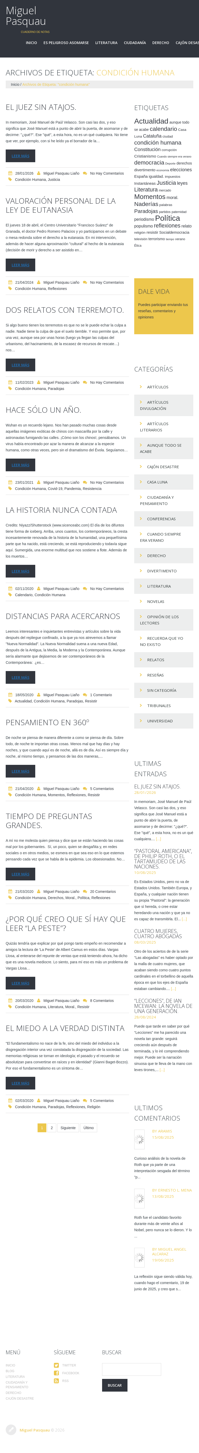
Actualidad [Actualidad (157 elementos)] (151, 121)
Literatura (106, 42)
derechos (55, 898)
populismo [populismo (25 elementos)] (143, 226)
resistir (91, 701)
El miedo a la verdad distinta (65, 1028)
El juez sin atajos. (41, 107)
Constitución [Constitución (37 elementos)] (147, 149)
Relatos (155, 659)
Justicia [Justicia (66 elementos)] (166, 183)
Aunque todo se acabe (161, 448)
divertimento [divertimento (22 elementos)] (144, 170)
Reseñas (155, 675)
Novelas (155, 601)
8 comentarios (102, 1001)
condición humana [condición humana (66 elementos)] (157, 142)
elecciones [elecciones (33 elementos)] (181, 169)
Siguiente (68, 1128)
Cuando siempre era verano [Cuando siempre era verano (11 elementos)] (174, 156)
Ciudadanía (135, 42)
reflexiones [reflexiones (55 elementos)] (167, 226)
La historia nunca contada (61, 509)
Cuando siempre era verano (160, 537)
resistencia (92, 489)
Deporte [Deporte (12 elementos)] (170, 163)
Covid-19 (55, 489)
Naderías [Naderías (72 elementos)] (146, 204)
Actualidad (23, 701)
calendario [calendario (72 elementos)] (163, 128)
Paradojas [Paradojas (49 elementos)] (146, 211)
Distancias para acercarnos (63, 616)
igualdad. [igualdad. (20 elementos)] (156, 176)
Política (83, 898)
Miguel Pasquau (26, 15)
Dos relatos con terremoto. (65, 309)
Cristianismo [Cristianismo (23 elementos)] (145, 156)
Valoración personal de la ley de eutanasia (61, 205)
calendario (24, 595)
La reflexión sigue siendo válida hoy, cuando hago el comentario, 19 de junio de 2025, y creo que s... (163, 1282)
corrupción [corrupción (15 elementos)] (169, 150)
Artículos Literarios (154, 426)
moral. (70, 898)
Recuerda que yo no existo (161, 641)
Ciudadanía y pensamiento (157, 500)
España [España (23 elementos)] (141, 176)
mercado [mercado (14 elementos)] (165, 190)
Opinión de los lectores (159, 619)
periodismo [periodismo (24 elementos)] (144, 219)
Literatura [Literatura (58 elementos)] (146, 190)
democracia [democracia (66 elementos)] (149, 162)
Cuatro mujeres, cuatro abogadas (158, 934)
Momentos (56, 795)
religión (94, 1107)
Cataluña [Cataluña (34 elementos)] (152, 136)
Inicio (31, 42)
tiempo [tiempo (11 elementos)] (170, 239)
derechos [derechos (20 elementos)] (184, 163)
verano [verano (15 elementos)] (180, 239)
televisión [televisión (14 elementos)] (140, 239)
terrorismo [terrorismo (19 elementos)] (156, 239)
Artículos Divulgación (154, 405)
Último (88, 1128)
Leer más (20, 155)
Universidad (160, 720)
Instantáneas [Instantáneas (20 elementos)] (145, 183)
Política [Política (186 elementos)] (167, 218)
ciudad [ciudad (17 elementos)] (167, 136)
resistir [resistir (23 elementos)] (152, 232)
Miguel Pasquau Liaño (62, 173)
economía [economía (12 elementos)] (163, 170)
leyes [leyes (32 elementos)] (182, 183)
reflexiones (57, 289)
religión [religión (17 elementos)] (139, 232)
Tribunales (159, 705)
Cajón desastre (163, 466)
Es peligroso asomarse (66, 42)
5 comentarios (102, 789)
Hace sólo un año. (43, 409)
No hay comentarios (107, 173)
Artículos (157, 386)
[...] (158, 839)
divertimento (162, 570)
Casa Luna (157, 482)
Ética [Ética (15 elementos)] (137, 245)
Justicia (54, 179)
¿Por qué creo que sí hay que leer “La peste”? (66, 923)
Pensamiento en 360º (47, 722)
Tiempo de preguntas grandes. (49, 820)
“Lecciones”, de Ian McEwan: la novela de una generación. (163, 1006)
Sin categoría (161, 690)
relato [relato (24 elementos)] (186, 226)
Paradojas (56, 389)
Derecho (160, 42)
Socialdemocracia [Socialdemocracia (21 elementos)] (174, 232)
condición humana (30, 179)
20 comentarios (103, 891)
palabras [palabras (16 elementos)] (165, 205)
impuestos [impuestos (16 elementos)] (172, 177)
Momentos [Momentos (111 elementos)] (150, 196)
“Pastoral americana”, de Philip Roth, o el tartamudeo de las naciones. (163, 858)
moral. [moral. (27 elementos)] (173, 197)
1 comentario (101, 695)
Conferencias (161, 518)
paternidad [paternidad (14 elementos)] (179, 212)
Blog (10, 1371)
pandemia (73, 489)
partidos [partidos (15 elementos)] (165, 212)
